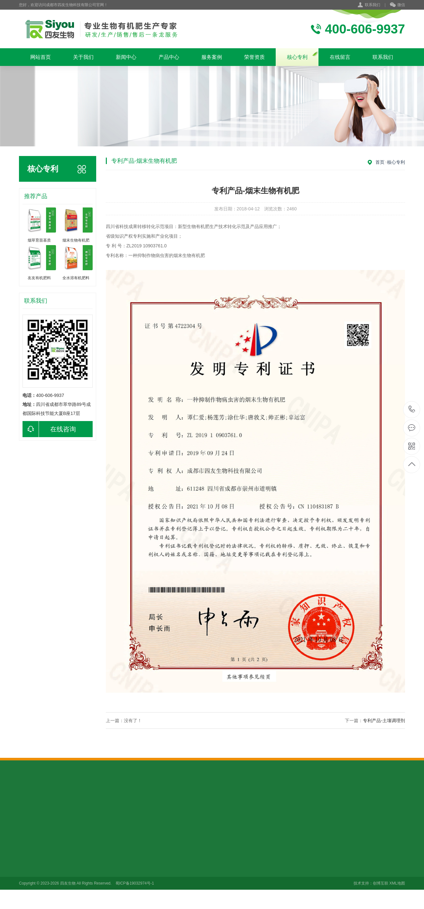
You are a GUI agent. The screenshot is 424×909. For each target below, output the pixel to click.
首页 (379, 162)
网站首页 (40, 57)
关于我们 (83, 57)
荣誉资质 (254, 57)
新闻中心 (126, 57)
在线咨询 (49, 429)
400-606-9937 (411, 409)
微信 (397, 5)
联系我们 (372, 5)
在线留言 (340, 57)
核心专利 (297, 57)
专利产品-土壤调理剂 (384, 720)
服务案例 (211, 57)
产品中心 (169, 57)
